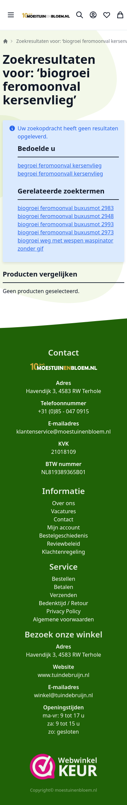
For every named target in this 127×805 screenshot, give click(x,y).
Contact (63, 524)
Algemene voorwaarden (63, 627)
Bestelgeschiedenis (63, 541)
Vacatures (63, 516)
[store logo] (46, 15)
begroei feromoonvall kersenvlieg (60, 173)
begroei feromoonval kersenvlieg (60, 165)
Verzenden (63, 602)
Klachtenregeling (63, 557)
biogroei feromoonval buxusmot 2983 (66, 208)
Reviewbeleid (63, 549)
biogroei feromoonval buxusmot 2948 (66, 216)
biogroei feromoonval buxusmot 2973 (66, 232)
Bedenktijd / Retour (63, 611)
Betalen (63, 594)
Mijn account (63, 533)
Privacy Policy (63, 619)
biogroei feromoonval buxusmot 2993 (66, 224)
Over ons (63, 508)
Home (5, 41)
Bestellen (63, 586)
